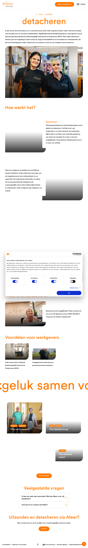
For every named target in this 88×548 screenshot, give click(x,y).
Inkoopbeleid (6, 544)
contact (44, 529)
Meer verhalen (44, 476)
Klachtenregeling (62, 544)
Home (41, 14)
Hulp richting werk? (64, 4)
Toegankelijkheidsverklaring (77, 544)
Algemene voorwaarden (19, 544)
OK (69, 293)
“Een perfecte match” (65, 455)
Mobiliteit (14, 426)
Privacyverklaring (49, 544)
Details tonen (74, 288)
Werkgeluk (22, 426)
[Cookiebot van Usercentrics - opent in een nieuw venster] (73, 254)
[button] (84, 544)
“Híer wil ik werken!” (20, 429)
